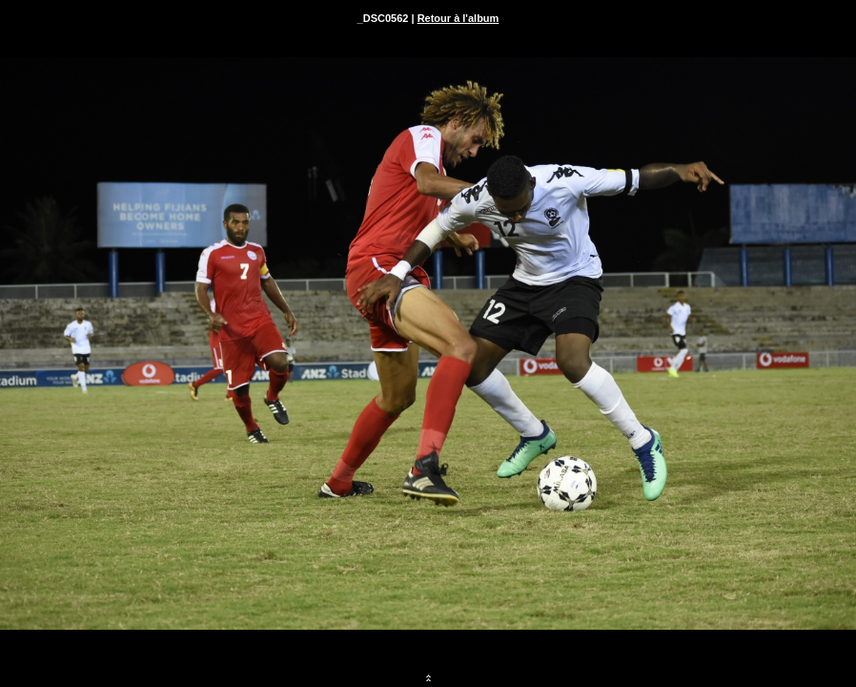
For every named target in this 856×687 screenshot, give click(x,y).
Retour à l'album (458, 18)
